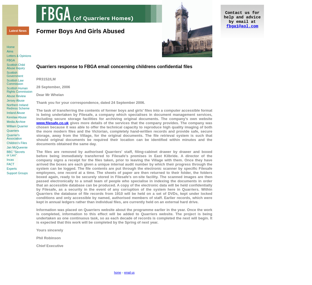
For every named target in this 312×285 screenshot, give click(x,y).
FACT (10, 164)
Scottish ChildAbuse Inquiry (16, 66)
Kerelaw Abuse (17, 117)
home (117, 272)
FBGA (11, 60)
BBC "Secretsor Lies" (16, 153)
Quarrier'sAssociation (14, 136)
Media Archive (16, 121)
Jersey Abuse (16, 100)
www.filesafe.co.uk (52, 123)
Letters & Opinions (19, 56)
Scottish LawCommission (15, 82)
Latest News (18, 30)
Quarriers (13, 130)
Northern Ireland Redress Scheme (18, 106)
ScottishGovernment (15, 74)
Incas (10, 159)
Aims (10, 51)
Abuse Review (16, 96)
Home (11, 47)
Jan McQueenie (17, 147)
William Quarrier (17, 126)
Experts (12, 168)
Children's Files (17, 143)
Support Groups (17, 173)
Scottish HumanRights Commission (19, 90)
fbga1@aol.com (242, 26)
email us (129, 272)
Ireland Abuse (16, 112)
